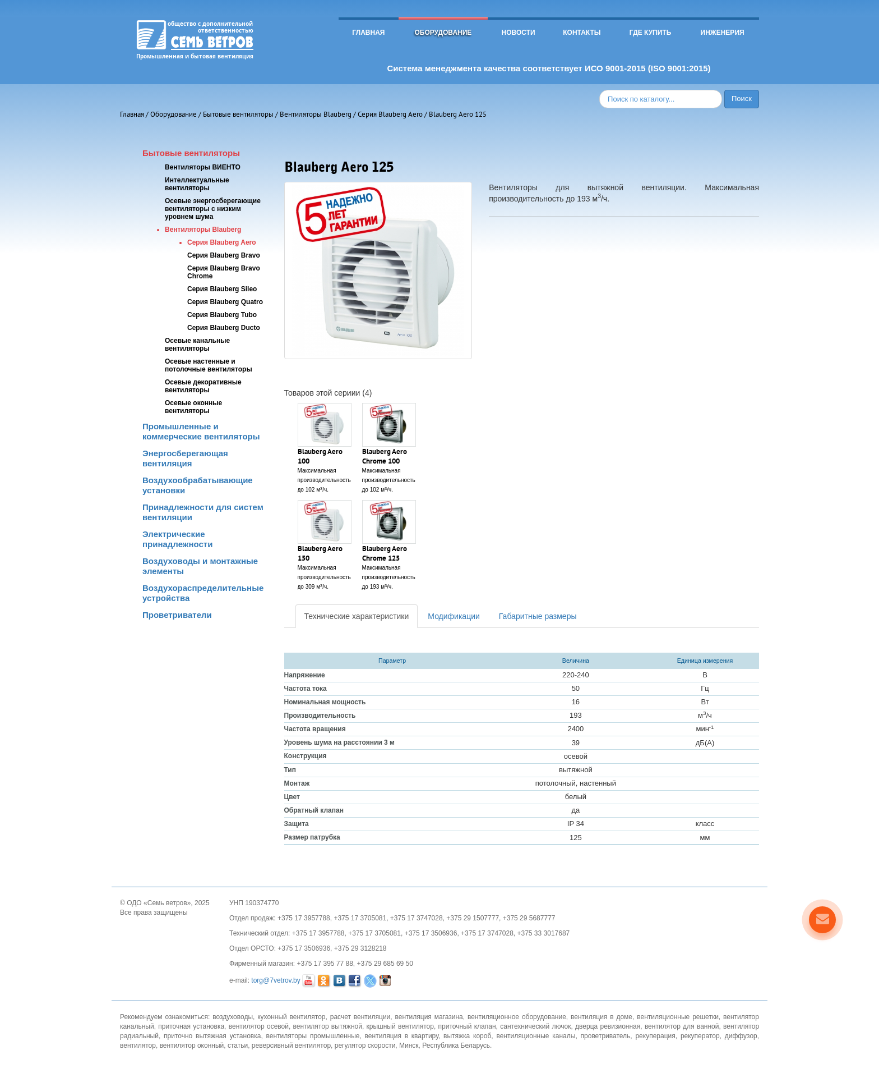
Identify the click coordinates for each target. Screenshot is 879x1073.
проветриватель (606, 1036)
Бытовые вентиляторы (238, 114)
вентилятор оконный (192, 1045)
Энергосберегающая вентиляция (185, 458)
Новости (518, 32)
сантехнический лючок (535, 1026)
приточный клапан (467, 1026)
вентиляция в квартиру (401, 1036)
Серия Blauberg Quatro (225, 302)
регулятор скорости (365, 1045)
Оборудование (442, 32)
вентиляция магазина (429, 1017)
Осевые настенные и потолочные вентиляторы (208, 365)
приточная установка (191, 1026)
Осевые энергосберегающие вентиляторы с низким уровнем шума (213, 209)
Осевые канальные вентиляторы (197, 344)
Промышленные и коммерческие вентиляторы (201, 431)
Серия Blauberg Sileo (222, 289)
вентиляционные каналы (535, 1036)
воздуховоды (232, 1017)
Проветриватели (177, 615)
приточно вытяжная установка (212, 1036)
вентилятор (138, 1045)
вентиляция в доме (601, 1017)
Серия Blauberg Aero (390, 114)
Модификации (454, 616)
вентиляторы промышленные (313, 1036)
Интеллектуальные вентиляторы (197, 184)
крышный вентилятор (400, 1026)
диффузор (741, 1036)
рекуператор (700, 1036)
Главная (368, 32)
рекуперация (655, 1036)
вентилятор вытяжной (327, 1026)
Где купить (651, 32)
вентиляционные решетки (678, 1017)
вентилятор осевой (259, 1026)
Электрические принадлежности (177, 539)
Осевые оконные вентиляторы (193, 407)
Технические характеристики (356, 616)
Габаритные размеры (538, 616)
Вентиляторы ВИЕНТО (202, 167)
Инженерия (722, 32)
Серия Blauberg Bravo (223, 255)
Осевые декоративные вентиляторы (203, 386)
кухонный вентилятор (291, 1017)
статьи (238, 1045)
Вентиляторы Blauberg (315, 114)
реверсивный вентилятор (291, 1045)
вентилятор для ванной (682, 1026)
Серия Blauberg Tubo (222, 315)
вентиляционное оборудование (517, 1017)
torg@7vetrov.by (275, 981)
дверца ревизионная (607, 1026)
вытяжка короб (467, 1036)
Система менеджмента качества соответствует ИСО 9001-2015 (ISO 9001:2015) (548, 68)
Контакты (581, 32)
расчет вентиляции (360, 1017)
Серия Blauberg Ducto (223, 328)
